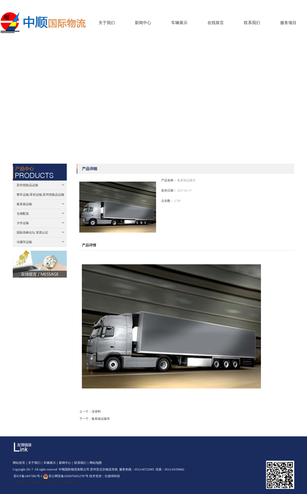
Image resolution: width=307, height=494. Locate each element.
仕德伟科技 (112, 476)
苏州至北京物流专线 (104, 469)
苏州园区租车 (69, 483)
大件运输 (40, 223)
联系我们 (301, 5)
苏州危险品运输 (40, 185)
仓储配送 (40, 213)
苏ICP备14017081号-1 (28, 476)
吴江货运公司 (50, 483)
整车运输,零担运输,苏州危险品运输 (40, 194)
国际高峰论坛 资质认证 (40, 232)
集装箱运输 (40, 204)
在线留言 (286, 5)
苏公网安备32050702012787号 (66, 476)
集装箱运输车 (101, 419)
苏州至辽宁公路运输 (26, 483)
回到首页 (272, 5)
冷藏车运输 (40, 242)
